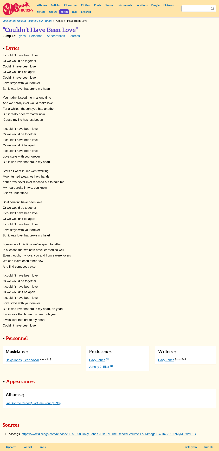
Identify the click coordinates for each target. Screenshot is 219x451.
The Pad (86, 11)
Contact (27, 447)
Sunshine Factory (18, 8)
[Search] (195, 8)
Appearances (56, 36)
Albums (42, 5)
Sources (74, 36)
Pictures (168, 5)
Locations (141, 5)
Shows (53, 11)
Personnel (36, 36)
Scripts (41, 11)
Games (109, 5)
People (155, 5)
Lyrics (22, 36)
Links (42, 447)
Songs (64, 11)
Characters (70, 5)
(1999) (33, 403)
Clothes (85, 5)
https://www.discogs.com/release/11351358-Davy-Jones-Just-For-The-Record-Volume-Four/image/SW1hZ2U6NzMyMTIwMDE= (109, 434)
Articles (55, 5)
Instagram (190, 447)
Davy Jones (14, 360)
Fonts (97, 5)
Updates (11, 447)
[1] (107, 359)
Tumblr (208, 447)
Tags (74, 11)
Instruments (124, 5)
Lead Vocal (31, 360)
